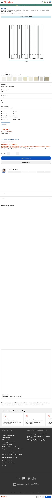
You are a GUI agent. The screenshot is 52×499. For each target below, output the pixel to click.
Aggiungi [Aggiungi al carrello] (48, 496)
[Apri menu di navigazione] (2, 2)
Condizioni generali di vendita (36, 492)
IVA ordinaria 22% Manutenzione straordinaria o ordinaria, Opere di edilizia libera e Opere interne (36, 440)
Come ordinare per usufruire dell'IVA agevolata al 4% (12, 454)
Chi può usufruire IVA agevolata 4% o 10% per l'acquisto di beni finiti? (38, 437)
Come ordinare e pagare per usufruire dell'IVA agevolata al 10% (13, 449)
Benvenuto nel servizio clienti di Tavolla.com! (11, 492)
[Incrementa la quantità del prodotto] (17, 153)
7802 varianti (3, 124)
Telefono (14, 171)
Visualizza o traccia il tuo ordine (8, 435)
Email (44, 171)
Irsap (2, 8)
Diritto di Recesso (46, 492)
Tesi (5, 8)
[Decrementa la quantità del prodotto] (8, 153)
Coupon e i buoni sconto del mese (8, 462)
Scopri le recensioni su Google (26, 5)
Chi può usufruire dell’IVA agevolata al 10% (10, 446)
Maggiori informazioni (23, 147)
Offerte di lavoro (27, 492)
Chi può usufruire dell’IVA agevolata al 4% (10, 452)
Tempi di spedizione (6, 437)
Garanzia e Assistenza (19, 13)
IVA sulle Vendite (5, 439)
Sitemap (4, 465)
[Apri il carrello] (50, 2)
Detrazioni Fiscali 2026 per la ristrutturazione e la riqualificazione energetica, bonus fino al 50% (37, 433)
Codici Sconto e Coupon (7, 460)
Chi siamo (21, 492)
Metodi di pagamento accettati (8, 442)
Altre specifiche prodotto (5, 122)
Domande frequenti (6, 433)
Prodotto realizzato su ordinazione (7, 13)
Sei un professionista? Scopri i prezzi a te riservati (10, 139)
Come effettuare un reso (7, 444)
